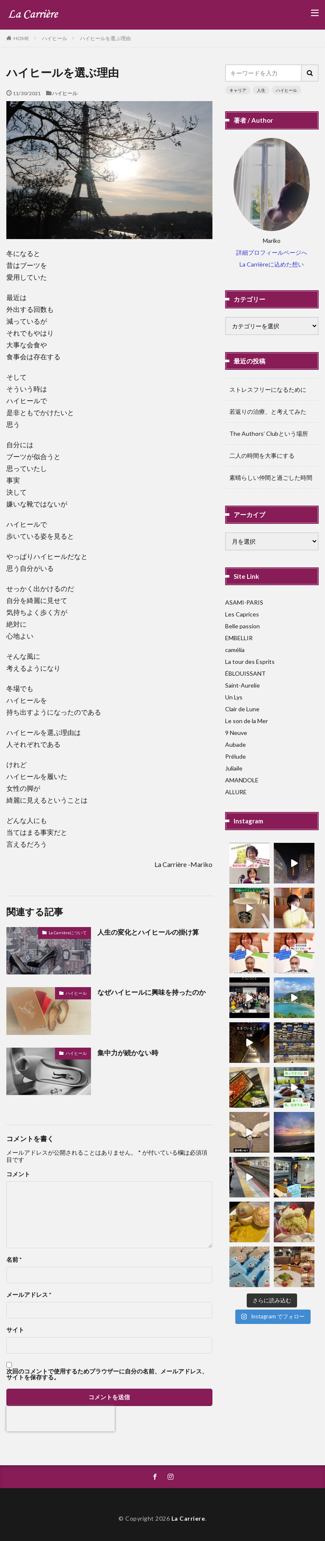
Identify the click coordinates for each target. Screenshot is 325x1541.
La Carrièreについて (68, 932)
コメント (18, 1174)
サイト (15, 1330)
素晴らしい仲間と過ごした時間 (270, 477)
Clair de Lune (242, 709)
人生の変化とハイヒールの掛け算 (148, 932)
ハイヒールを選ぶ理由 (105, 38)
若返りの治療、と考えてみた (267, 411)
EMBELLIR (239, 637)
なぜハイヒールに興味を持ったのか (151, 992)
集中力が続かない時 (127, 1052)
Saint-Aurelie (242, 685)
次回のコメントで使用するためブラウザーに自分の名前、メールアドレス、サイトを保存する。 (107, 1374)
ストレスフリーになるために (267, 389)
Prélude (235, 756)
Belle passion (242, 626)
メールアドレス (28, 1295)
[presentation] (60, 1418)
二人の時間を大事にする (262, 455)
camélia (235, 649)
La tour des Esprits (250, 661)
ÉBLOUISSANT (245, 673)
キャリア (237, 90)
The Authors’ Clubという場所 (268, 433)
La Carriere (188, 1518)
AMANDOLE (242, 780)
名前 (14, 1260)
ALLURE (236, 791)
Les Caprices (242, 614)
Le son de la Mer (246, 720)
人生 (261, 90)
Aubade (235, 744)
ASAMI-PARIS (244, 602)
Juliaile (233, 768)
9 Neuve (236, 732)
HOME (21, 38)
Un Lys (233, 697)
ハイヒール (54, 38)
